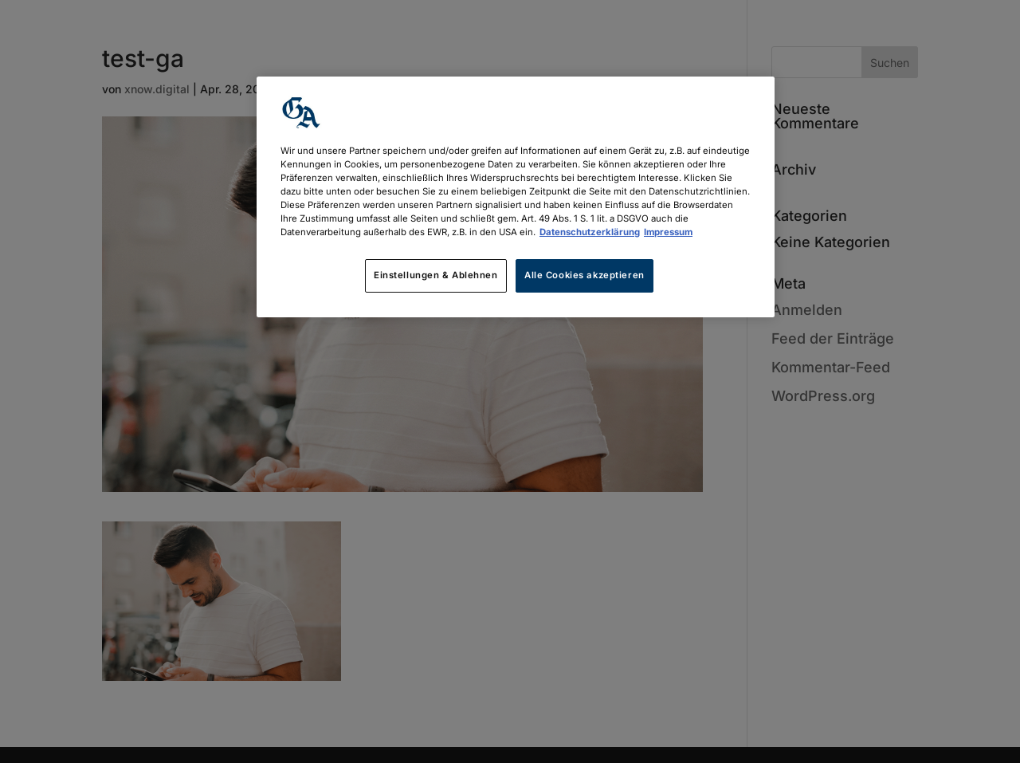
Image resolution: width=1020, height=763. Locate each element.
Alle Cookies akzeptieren (584, 275)
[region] (516, 197)
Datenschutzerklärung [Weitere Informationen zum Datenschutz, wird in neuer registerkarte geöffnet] (589, 232)
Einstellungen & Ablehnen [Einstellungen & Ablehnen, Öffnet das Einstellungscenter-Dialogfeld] (436, 275)
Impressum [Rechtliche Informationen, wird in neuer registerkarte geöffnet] (668, 232)
